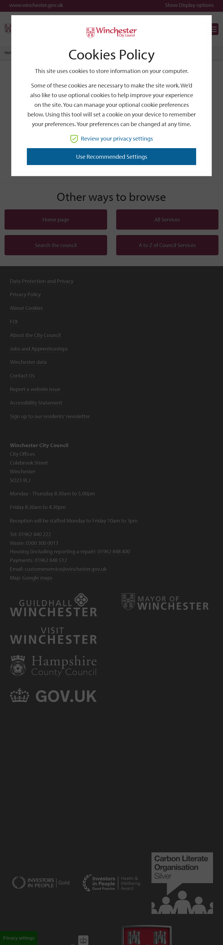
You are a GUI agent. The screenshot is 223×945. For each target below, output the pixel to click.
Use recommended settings (111, 156)
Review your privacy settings (111, 138)
